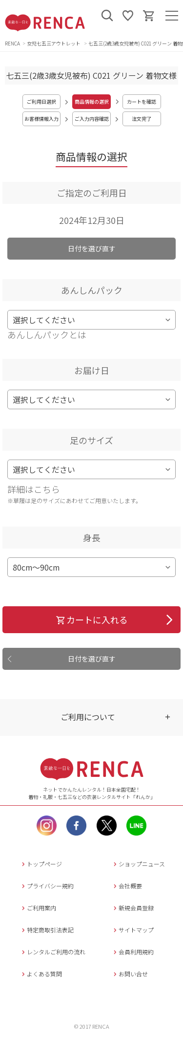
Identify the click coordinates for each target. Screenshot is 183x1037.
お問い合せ (129, 974)
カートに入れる (91, 619)
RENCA (12, 43)
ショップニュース (138, 864)
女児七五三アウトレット (54, 43)
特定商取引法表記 (47, 930)
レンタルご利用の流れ (52, 952)
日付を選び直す (92, 248)
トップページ (41, 864)
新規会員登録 (132, 908)
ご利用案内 (38, 908)
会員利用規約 (132, 952)
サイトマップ (132, 930)
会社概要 (126, 886)
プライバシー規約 (47, 886)
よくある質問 (41, 974)
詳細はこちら (33, 489)
